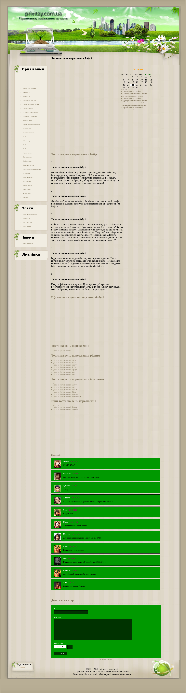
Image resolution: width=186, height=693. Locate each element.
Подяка (25, 197)
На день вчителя (28, 165)
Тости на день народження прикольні (65, 409)
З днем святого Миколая (31, 104)
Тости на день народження (62, 350)
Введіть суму (58, 643)
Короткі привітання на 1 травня (135, 93)
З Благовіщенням (28, 133)
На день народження (30, 214)
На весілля (26, 96)
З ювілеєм (26, 92)
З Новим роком (28, 108)
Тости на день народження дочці (64, 374)
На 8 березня (27, 129)
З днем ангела (27, 185)
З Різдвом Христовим (30, 116)
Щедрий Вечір (27, 120)
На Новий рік (27, 222)
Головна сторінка (106, 659)
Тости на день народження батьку (64, 360)
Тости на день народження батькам (65, 364)
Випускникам (27, 157)
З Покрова (26, 173)
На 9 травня (27, 149)
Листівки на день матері (132, 109)
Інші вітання (27, 193)
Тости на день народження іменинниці (66, 394)
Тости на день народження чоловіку (65, 384)
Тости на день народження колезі (64, 392)
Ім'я (55, 609)
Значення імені (28, 243)
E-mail (23, 667)
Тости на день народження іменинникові (67, 396)
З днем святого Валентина (31, 124)
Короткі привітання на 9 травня (135, 100)
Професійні (26, 189)
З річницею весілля (29, 100)
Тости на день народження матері (64, 362)
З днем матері (27, 153)
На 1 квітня (26, 137)
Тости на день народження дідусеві (65, 369)
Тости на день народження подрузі (65, 389)
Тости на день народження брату (64, 365)
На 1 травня (27, 145)
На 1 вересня (27, 161)
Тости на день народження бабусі (64, 371)
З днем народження (29, 88)
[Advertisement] (30, 79)
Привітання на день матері (133, 107)
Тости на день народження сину (64, 372)
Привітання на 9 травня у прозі (134, 102)
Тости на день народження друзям (64, 391)
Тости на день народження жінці (64, 386)
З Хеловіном (27, 181)
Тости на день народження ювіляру (65, 407)
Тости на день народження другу (64, 387)
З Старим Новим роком (30, 112)
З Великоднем (27, 141)
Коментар (57, 617)
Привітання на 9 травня (132, 98)
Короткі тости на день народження (65, 406)
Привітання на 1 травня (132, 91)
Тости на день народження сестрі (64, 367)
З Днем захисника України (32, 169)
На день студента (28, 177)
